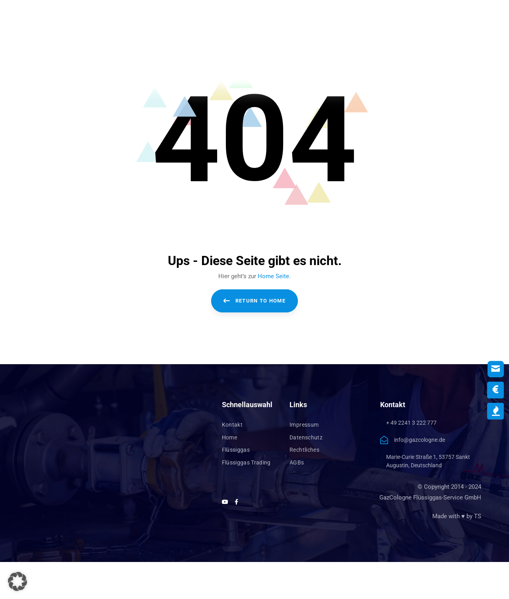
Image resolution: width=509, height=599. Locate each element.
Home (229, 437)
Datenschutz (305, 437)
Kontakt (232, 424)
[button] (17, 581)
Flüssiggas (236, 450)
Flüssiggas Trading (246, 462)
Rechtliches (304, 450)
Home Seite (273, 276)
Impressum (304, 424)
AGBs (296, 462)
